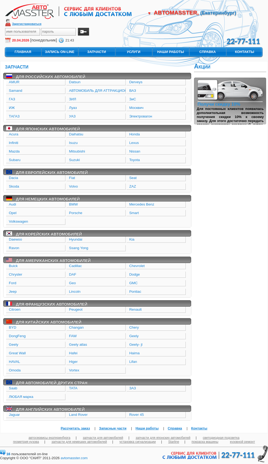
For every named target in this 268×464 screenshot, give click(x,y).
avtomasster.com (74, 458)
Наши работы (147, 428)
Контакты (199, 428)
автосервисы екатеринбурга (49, 438)
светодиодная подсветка (221, 438)
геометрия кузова (26, 442)
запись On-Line (59, 52)
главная (22, 52)
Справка (175, 428)
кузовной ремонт (242, 442)
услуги (133, 52)
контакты (244, 52)
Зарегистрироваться (27, 23)
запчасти (96, 52)
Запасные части (112, 428)
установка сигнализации (138, 442)
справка (207, 52)
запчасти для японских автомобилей (163, 438)
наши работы (170, 52)
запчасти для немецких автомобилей (79, 442)
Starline (173, 442)
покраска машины (205, 442)
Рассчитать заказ (75, 428)
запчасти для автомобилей (103, 438)
